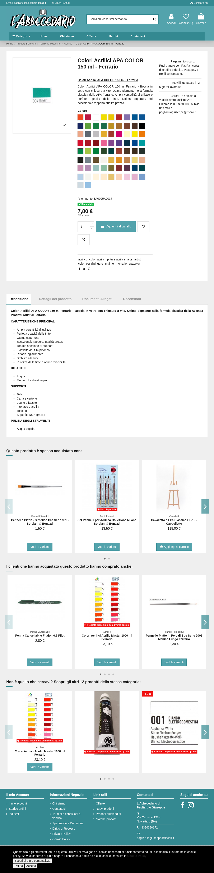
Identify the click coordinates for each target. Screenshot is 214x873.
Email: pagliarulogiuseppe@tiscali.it (26, 2)
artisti (137, 259)
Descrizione (18, 299)
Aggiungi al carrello (116, 226)
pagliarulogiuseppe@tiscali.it (155, 838)
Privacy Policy (61, 833)
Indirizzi (14, 814)
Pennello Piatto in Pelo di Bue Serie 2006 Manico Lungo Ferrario (174, 637)
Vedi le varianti (39, 546)
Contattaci (59, 808)
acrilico (82, 259)
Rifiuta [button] (19, 866)
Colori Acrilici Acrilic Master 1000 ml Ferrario (107, 637)
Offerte (100, 803)
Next (205, 506)
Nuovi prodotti (105, 808)
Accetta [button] (31, 866)
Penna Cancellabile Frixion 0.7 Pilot (40, 635)
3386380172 (149, 827)
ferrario (122, 263)
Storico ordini (17, 808)
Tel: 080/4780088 (60, 2)
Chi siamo (58, 803)
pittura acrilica (116, 259)
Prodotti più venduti (108, 814)
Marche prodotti (106, 819)
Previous (9, 506)
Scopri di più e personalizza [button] (32, 860)
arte (129, 259)
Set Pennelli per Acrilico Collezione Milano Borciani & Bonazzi (107, 521)
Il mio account (18, 803)
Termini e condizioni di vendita (66, 816)
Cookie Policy (61, 839)
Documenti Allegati (97, 299)
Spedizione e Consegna (68, 823)
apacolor (134, 263)
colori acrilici (97, 259)
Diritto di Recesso (63, 828)
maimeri (110, 263)
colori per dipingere (90, 263)
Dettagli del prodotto (55, 299)
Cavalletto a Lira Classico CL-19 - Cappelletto (174, 521)
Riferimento (85, 198)
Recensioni (132, 299)
